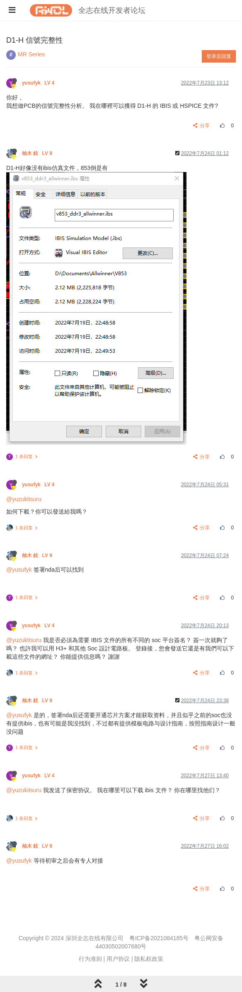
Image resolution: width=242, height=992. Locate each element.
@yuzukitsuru (23, 499)
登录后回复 (218, 56)
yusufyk (39, 83)
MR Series (31, 54)
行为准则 (90, 959)
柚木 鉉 (37, 153)
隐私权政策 (148, 959)
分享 (201, 126)
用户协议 (118, 959)
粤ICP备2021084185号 (159, 938)
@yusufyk (19, 569)
